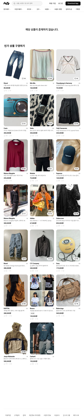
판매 (24, 415)
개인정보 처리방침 (34, 415)
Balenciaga (60, 308)
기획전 (78, 9)
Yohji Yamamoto (61, 128)
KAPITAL (7, 308)
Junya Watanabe (9, 356)
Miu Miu (32, 83)
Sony (58, 263)
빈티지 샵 (69, 9)
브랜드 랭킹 (58, 9)
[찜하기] (24, 78)
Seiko (32, 128)
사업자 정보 (47, 415)
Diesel (6, 83)
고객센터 (17, 415)
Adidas (32, 218)
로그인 (60, 3)
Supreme (59, 173)
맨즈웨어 (7, 9)
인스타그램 (66, 415)
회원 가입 (52, 3)
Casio (5, 128)
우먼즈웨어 (19, 9)
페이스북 (76, 415)
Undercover (60, 218)
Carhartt (32, 356)
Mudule (32, 173)
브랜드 (48, 9)
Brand (6, 263)
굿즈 (39, 9)
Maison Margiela (9, 173)
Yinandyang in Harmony (64, 83)
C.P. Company (34, 263)
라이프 (30, 9)
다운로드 (57, 415)
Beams (32, 308)
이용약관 (8, 415)
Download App (73, 3)
